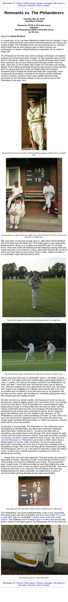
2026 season (29, 3)
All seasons (59, 3)
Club (39, 5)
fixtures (40, 3)
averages (48, 3)
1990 (43, 420)
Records (22, 5)
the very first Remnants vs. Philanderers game (32, 439)
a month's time (47, 519)
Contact (46, 5)
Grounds (31, 5)
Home (19, 3)
